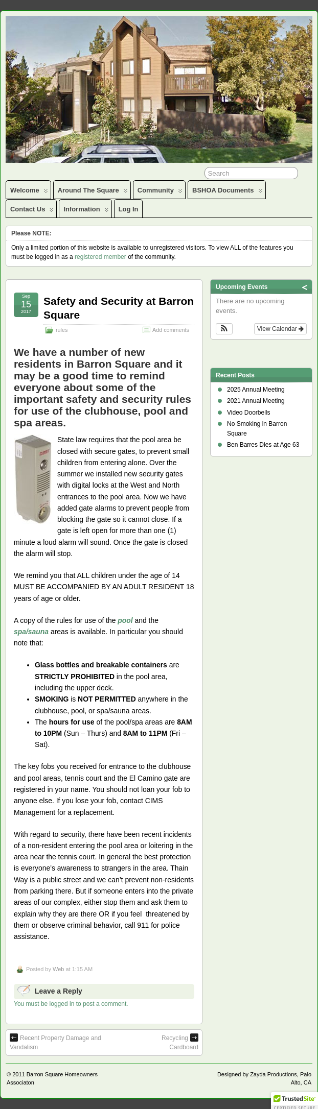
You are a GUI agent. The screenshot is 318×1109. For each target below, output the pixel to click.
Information (85, 211)
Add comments (170, 330)
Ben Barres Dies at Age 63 (263, 444)
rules (61, 330)
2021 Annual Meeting (256, 400)
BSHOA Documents (227, 192)
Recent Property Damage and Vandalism (55, 1042)
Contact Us (32, 211)
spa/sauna (31, 632)
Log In (129, 209)
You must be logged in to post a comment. (71, 1003)
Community (160, 192)
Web (58, 969)
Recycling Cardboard (180, 1042)
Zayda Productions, (274, 1074)
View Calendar (280, 328)
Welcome (29, 192)
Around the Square (93, 192)
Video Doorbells (248, 412)
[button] (224, 329)
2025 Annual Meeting (256, 389)
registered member (100, 256)
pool (125, 620)
